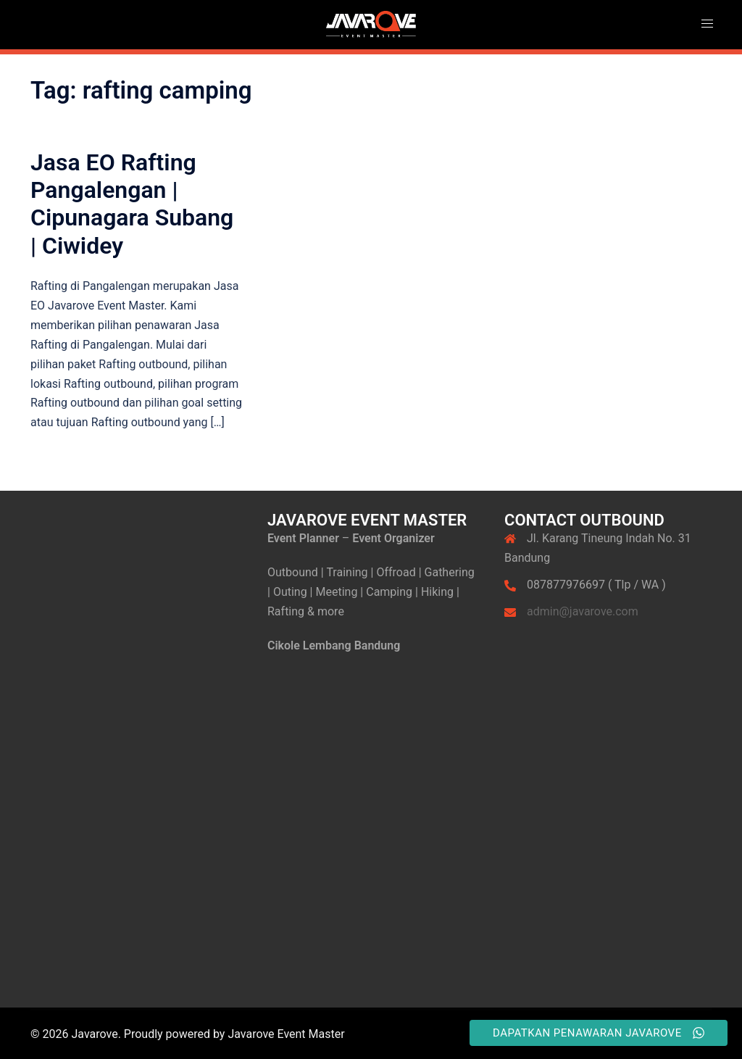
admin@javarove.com (582, 611)
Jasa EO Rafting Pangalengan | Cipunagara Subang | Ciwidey (131, 204)
